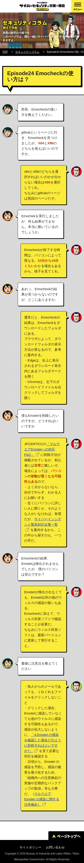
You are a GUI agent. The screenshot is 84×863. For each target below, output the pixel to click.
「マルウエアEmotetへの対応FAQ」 (42, 449)
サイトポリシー (30, 847)
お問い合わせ (55, 847)
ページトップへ (66, 836)
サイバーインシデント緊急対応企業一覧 (42, 521)
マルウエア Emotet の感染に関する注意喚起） (41, 799)
